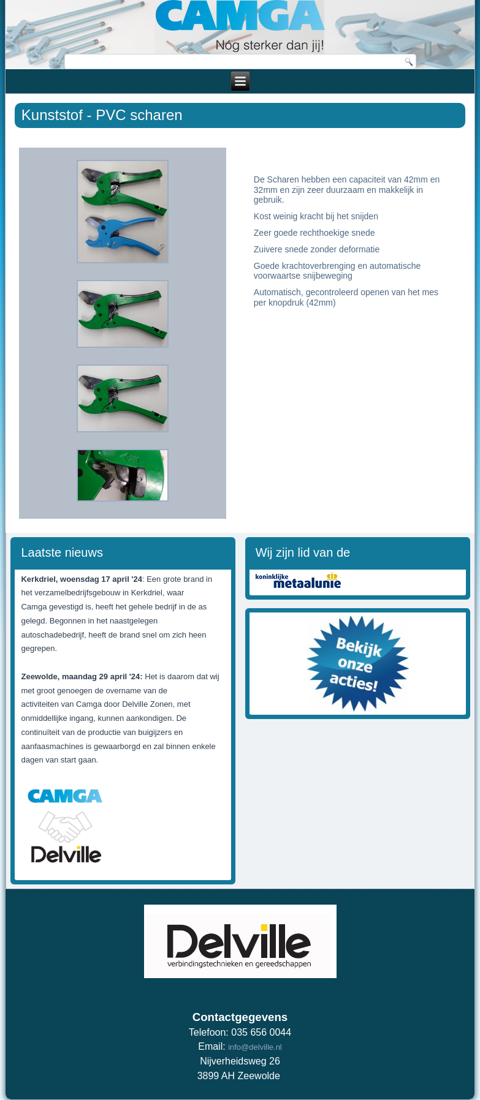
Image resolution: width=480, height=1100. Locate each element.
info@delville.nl (255, 1047)
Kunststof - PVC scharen (102, 115)
